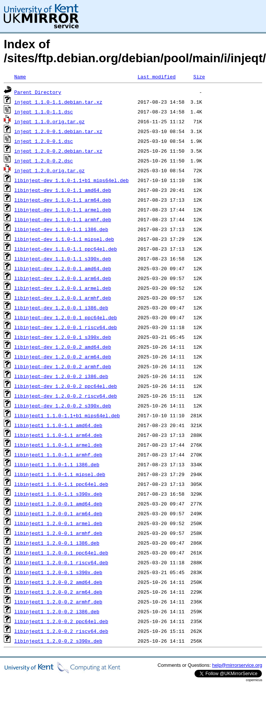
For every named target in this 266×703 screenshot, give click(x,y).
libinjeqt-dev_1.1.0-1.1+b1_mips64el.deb (71, 180)
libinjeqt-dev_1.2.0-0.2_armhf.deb (62, 366)
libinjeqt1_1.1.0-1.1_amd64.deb (58, 425)
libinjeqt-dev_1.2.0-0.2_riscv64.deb (65, 395)
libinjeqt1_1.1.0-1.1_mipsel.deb (59, 474)
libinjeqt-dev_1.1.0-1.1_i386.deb (61, 229)
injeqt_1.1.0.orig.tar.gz (49, 121)
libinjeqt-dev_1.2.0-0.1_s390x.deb (62, 337)
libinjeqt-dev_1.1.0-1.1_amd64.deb (62, 190)
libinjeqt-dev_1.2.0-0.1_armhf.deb (62, 297)
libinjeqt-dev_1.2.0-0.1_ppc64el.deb (65, 317)
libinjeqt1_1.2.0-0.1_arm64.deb (58, 513)
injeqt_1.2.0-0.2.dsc (43, 160)
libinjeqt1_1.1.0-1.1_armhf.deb (58, 454)
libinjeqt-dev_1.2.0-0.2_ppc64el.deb (65, 386)
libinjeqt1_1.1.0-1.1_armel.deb (58, 444)
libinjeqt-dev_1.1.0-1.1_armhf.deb (62, 219)
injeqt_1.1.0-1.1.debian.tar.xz (58, 101)
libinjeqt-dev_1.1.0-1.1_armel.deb (62, 209)
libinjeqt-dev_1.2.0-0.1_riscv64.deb (65, 327)
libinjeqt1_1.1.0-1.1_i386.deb (56, 464)
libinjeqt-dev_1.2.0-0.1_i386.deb (61, 307)
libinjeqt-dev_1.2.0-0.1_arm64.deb (62, 278)
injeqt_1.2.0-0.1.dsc (43, 141)
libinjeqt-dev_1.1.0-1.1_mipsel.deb (64, 239)
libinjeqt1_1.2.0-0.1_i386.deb (56, 542)
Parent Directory (37, 92)
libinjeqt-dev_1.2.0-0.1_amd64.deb (62, 268)
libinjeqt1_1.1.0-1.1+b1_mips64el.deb (67, 415)
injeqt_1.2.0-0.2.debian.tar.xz (58, 150)
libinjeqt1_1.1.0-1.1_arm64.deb (58, 435)
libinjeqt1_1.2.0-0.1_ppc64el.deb (61, 552)
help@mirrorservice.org (237, 665)
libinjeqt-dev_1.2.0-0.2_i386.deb (61, 376)
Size (199, 76)
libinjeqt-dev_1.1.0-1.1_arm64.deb (62, 199)
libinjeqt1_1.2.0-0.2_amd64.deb (58, 582)
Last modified (156, 76)
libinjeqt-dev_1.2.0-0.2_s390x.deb (62, 405)
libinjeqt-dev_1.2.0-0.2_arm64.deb (62, 356)
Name (20, 76)
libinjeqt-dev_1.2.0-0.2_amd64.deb (62, 346)
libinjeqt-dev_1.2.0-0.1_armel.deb (62, 288)
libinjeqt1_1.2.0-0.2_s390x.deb (58, 640)
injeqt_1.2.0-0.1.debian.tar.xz (58, 131)
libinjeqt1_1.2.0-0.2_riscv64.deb (61, 631)
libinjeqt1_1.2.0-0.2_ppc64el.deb (61, 621)
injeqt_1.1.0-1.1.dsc (43, 111)
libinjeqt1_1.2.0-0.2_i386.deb (56, 611)
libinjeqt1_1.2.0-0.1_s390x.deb (58, 572)
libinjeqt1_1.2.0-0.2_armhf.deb (58, 601)
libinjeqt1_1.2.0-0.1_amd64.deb (58, 503)
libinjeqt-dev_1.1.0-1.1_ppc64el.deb (65, 248)
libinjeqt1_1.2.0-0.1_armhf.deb (58, 533)
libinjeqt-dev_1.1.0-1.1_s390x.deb (62, 258)
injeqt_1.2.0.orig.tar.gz (49, 170)
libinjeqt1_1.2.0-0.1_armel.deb (58, 523)
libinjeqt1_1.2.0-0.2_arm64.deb (58, 591)
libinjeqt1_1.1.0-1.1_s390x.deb (58, 493)
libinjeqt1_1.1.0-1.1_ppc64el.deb (61, 484)
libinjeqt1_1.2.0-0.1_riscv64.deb (61, 562)
